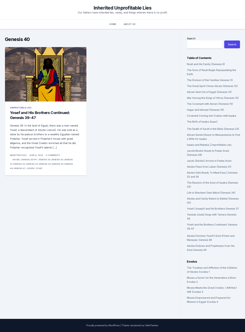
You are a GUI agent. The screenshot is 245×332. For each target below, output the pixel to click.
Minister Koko (18, 155)
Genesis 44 (45, 164)
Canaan (25, 159)
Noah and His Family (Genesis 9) (206, 64)
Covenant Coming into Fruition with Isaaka (211, 115)
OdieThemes (151, 325)
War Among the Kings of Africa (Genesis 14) (213, 97)
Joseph (30, 168)
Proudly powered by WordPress (103, 325)
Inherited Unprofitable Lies (123, 8)
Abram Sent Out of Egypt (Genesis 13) (209, 92)
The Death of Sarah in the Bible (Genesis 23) (213, 128)
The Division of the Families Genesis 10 (210, 80)
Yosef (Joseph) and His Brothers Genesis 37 (213, 208)
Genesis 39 (44, 159)
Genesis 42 (19, 164)
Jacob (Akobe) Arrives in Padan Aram (209, 160)
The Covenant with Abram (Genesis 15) (210, 103)
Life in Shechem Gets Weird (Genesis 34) (211, 192)
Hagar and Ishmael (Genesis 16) (205, 109)
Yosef (39, 168)
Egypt (34, 159)
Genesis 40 (57, 159)
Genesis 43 (32, 164)
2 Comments (53, 155)
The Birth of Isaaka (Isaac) (202, 121)
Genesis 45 (57, 164)
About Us (130, 24)
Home (112, 24)
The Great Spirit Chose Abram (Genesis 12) (212, 86)
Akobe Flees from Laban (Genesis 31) (209, 166)
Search (191, 38)
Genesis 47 (19, 168)
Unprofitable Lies (20, 107)
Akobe (16, 159)
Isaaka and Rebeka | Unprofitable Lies (209, 144)
